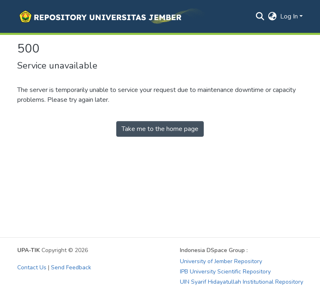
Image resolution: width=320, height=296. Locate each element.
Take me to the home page (160, 128)
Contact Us (31, 267)
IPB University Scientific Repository (225, 271)
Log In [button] (289, 16)
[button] (111, 16)
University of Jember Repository (221, 261)
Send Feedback (71, 267)
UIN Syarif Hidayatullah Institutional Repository (241, 282)
